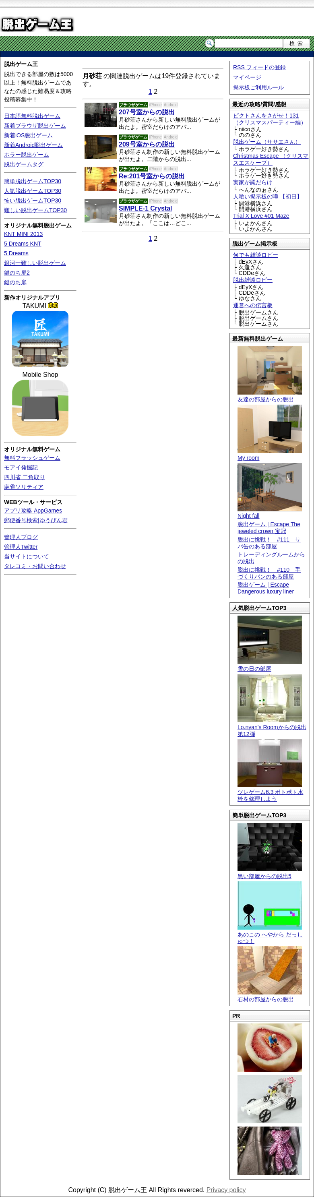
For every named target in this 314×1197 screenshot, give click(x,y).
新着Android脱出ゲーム (33, 145)
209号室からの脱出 (147, 144)
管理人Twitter (20, 547)
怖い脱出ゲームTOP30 (32, 200)
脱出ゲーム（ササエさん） (267, 142)
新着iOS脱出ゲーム (28, 135)
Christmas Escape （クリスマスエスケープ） (270, 159)
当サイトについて (26, 556)
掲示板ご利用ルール (258, 87)
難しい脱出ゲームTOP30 (35, 210)
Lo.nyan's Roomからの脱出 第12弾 (272, 727)
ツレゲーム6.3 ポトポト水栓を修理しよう (270, 792)
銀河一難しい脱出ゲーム (35, 263)
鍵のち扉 (15, 282)
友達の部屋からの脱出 (270, 396)
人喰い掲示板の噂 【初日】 (267, 196)
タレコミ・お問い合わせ (35, 566)
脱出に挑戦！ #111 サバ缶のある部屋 (269, 543)
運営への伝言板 (253, 305)
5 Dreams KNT (22, 243)
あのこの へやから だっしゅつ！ (270, 934)
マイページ (247, 77)
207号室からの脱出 (147, 112)
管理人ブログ (21, 537)
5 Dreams (16, 253)
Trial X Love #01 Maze (261, 216)
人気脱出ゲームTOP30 (32, 191)
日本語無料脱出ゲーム (32, 116)
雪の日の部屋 (270, 665)
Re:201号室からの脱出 (152, 176)
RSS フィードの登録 (259, 67)
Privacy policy (226, 1190)
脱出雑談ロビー (253, 280)
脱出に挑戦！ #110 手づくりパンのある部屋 (269, 573)
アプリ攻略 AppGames (33, 510)
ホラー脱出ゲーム (26, 154)
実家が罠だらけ (253, 182)
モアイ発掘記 (21, 467)
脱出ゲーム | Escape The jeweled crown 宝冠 (269, 527)
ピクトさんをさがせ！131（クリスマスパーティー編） (269, 119)
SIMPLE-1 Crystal (145, 208)
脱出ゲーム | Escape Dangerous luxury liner (266, 588)
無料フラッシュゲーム (32, 458)
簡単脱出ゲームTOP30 (32, 181)
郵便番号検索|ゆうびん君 (36, 520)
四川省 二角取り (24, 477)
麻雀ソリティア (23, 487)
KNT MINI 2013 (23, 234)
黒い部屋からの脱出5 (270, 872)
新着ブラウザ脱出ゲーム (35, 125)
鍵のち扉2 (17, 272)
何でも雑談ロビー (255, 255)
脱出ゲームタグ (23, 164)
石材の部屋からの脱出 (270, 996)
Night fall (270, 512)
